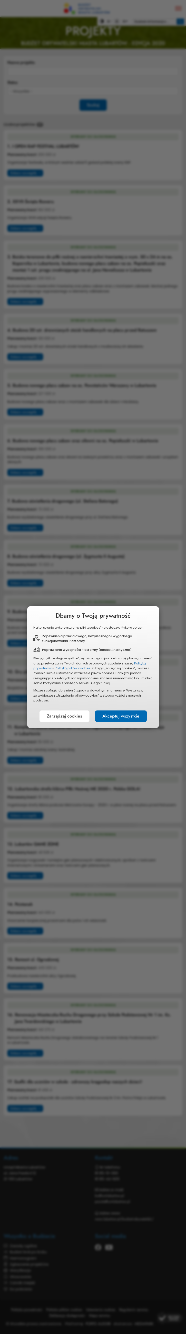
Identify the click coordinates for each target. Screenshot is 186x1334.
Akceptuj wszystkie (120, 716)
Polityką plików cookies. (73, 668)
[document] (93, 667)
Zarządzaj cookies (64, 716)
